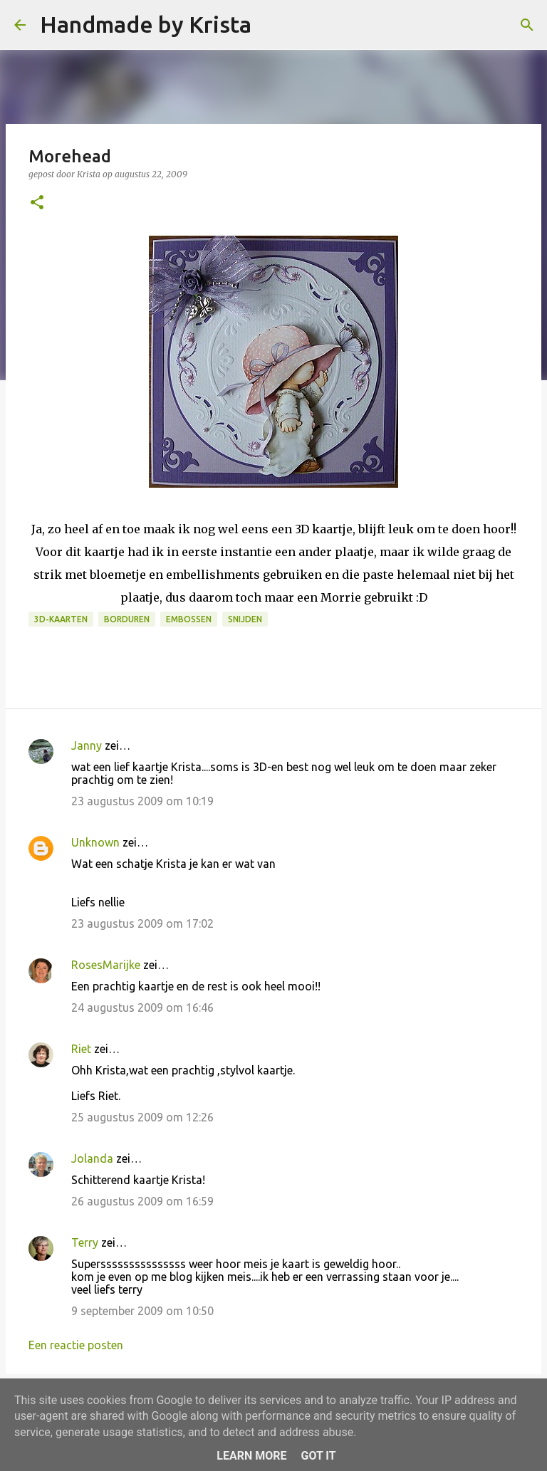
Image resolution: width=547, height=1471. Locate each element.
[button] (37, 203)
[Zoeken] (271, 25)
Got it (318, 1455)
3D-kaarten (61, 619)
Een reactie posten (75, 1345)
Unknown (95, 842)
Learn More (251, 1455)
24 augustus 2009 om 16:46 (142, 1007)
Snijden (245, 619)
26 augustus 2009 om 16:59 (142, 1201)
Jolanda (92, 1158)
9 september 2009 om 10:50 (142, 1310)
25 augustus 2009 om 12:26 (142, 1117)
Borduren (127, 619)
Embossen (189, 619)
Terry (84, 1242)
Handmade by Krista (145, 24)
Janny (86, 745)
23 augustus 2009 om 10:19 (142, 801)
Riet (81, 1048)
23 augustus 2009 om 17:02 (142, 923)
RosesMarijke (105, 964)
